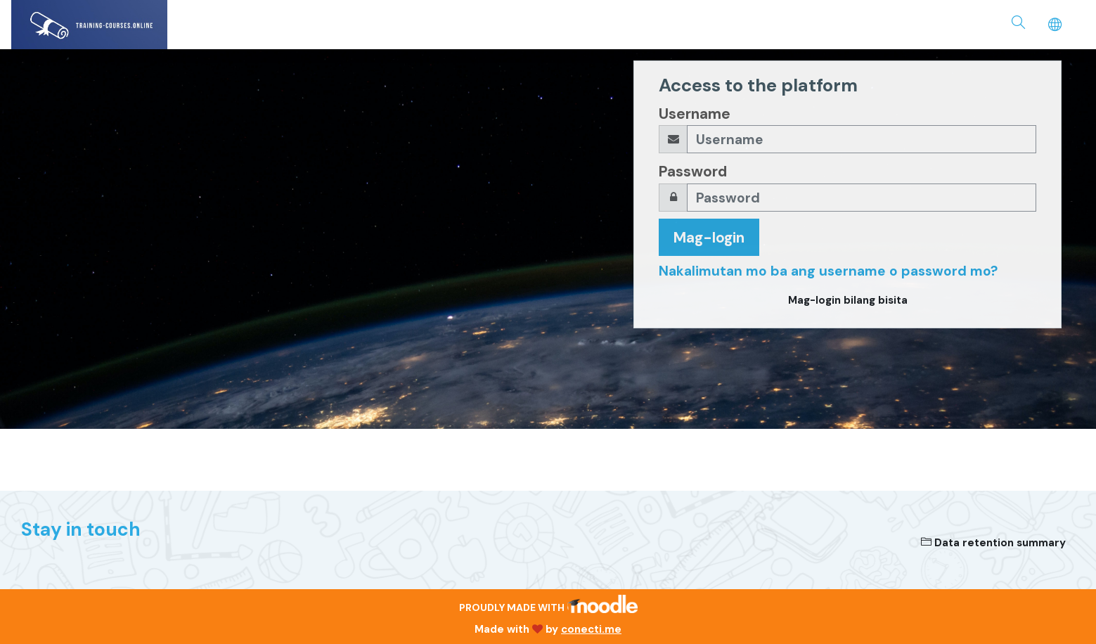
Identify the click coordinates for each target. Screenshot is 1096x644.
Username (694, 113)
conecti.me (591, 629)
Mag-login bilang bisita (848, 300)
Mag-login (708, 237)
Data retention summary (993, 543)
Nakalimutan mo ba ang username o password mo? (828, 271)
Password (693, 171)
